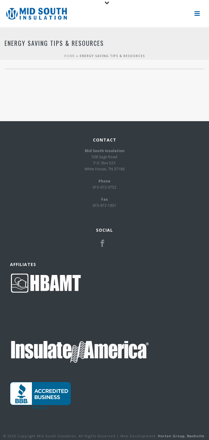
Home (69, 56)
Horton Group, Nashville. (182, 436)
